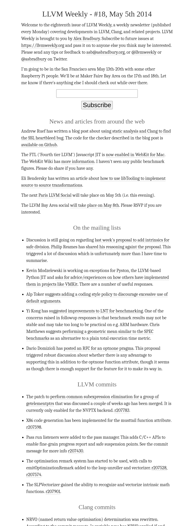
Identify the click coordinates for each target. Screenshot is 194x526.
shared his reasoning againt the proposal (123, 246)
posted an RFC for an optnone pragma (98, 348)
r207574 (33, 474)
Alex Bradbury (87, 38)
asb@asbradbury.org (105, 52)
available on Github (39, 144)
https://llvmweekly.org (42, 45)
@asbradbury (34, 59)
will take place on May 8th (94, 205)
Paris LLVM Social (54, 195)
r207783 (121, 410)
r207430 (75, 451)
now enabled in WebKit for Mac (135, 154)
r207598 (33, 427)
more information (77, 161)
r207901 (53, 491)
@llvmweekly (144, 52)
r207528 (159, 467)
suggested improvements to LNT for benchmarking (96, 311)
